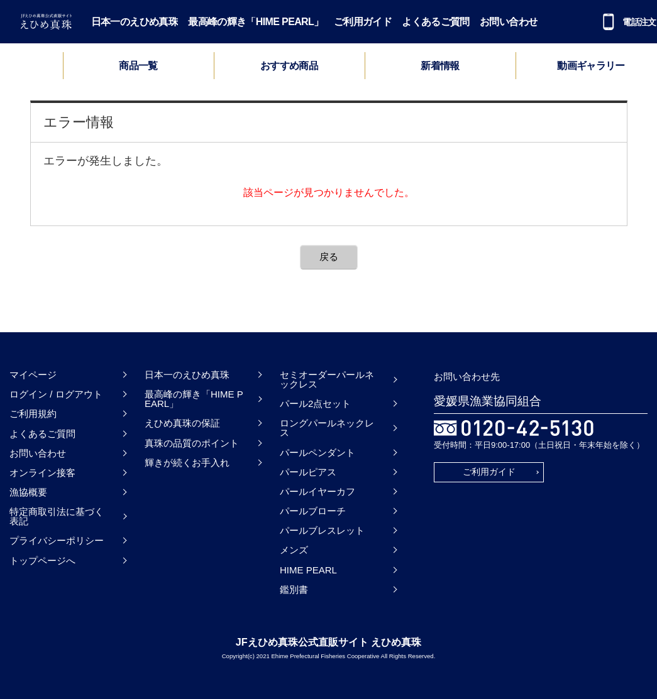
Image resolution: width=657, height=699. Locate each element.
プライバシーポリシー (56, 540)
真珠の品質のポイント (192, 443)
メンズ (294, 550)
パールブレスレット (322, 530)
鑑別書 (294, 589)
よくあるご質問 (436, 22)
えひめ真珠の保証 (182, 423)
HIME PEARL (308, 570)
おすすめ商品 (289, 66)
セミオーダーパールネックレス (327, 379)
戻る (328, 256)
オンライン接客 (42, 472)
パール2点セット (315, 403)
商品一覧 (138, 65)
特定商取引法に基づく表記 (56, 516)
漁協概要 (28, 492)
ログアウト (78, 394)
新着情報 (440, 66)
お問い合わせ (509, 22)
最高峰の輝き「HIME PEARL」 (255, 22)
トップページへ (42, 560)
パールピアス (308, 472)
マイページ (33, 374)
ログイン (28, 394)
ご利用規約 (33, 413)
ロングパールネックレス (327, 427)
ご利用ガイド (363, 22)
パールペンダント (317, 452)
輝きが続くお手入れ (187, 462)
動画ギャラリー (591, 66)
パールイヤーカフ (317, 491)
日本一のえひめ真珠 (134, 22)
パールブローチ (313, 511)
